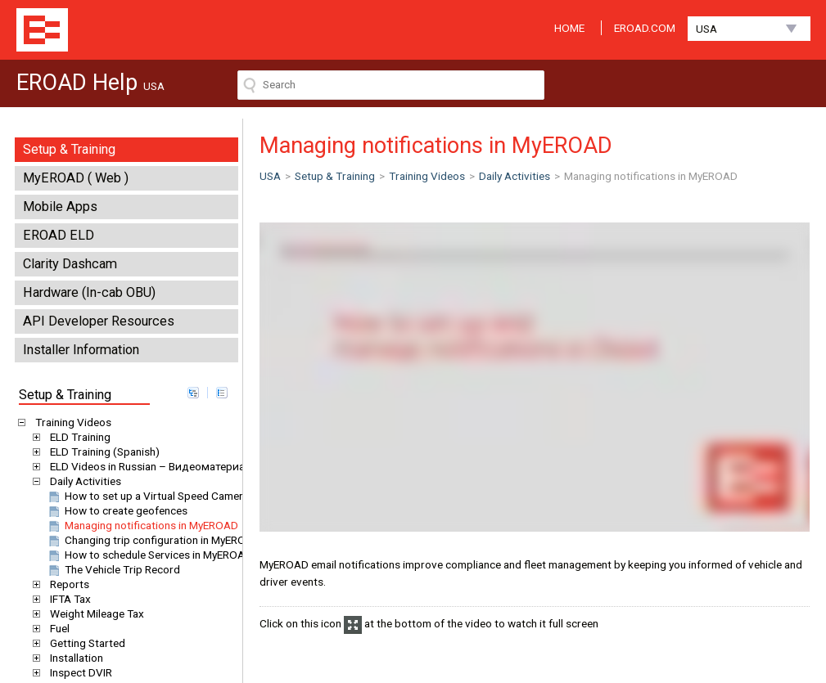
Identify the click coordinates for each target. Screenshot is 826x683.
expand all (193, 392)
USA (706, 28)
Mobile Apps (60, 206)
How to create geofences (116, 510)
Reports (66, 584)
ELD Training (77, 436)
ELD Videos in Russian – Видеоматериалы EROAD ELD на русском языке (228, 466)
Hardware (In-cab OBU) (89, 292)
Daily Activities (82, 481)
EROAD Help (42, 30)
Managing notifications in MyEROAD (142, 525)
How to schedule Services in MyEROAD (149, 554)
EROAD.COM (644, 27)
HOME (569, 27)
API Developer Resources (98, 321)
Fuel (57, 628)
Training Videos (70, 422)
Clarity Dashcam (70, 264)
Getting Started (84, 642)
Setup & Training (69, 149)
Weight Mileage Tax (94, 613)
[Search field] (390, 85)
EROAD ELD (58, 235)
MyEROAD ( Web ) (76, 178)
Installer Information (81, 349)
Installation (73, 657)
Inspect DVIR (78, 672)
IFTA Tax (67, 598)
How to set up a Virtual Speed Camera (147, 495)
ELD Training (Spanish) (102, 451)
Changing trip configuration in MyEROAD (153, 539)
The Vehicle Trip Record (113, 569)
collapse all (222, 392)
